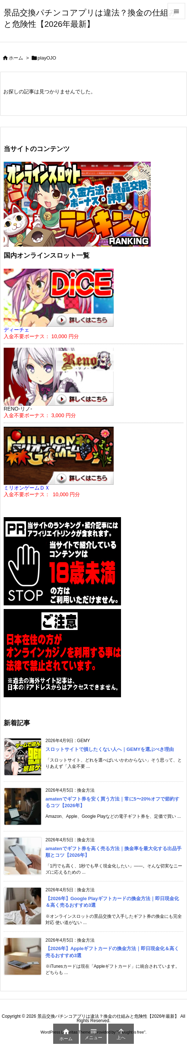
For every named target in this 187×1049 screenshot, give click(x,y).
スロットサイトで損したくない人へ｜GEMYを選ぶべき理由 (109, 749)
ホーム (16, 58)
